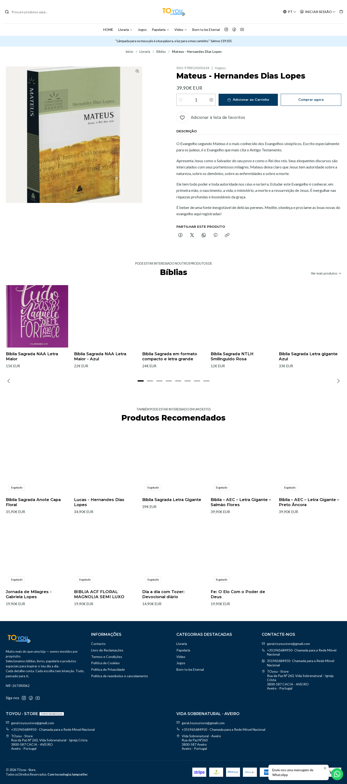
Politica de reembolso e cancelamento (119, 676)
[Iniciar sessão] (318, 11)
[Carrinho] (341, 11)
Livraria (125, 29)
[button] (141, 381)
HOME (108, 29)
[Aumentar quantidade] (211, 100)
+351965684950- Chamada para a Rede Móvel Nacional (299, 652)
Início (129, 52)
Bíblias (161, 52)
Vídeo (180, 29)
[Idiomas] (289, 11)
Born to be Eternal (206, 29)
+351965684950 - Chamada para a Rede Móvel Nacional (50, 729)
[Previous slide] (9, 381)
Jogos (142, 29)
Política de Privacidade (108, 669)
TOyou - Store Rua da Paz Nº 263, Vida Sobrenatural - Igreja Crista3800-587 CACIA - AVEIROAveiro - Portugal (298, 679)
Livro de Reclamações (107, 650)
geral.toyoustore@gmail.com (286, 644)
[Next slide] (337, 381)
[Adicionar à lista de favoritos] (210, 117)
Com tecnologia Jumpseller (67, 774)
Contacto (98, 644)
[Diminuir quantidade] (181, 100)
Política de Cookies (105, 663)
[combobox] (29, 12)
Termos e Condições (106, 657)
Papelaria (160, 29)
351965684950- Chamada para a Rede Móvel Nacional (298, 663)
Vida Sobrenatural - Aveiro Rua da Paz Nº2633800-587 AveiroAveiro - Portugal (198, 742)
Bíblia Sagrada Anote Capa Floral (33, 523)
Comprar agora (311, 100)
